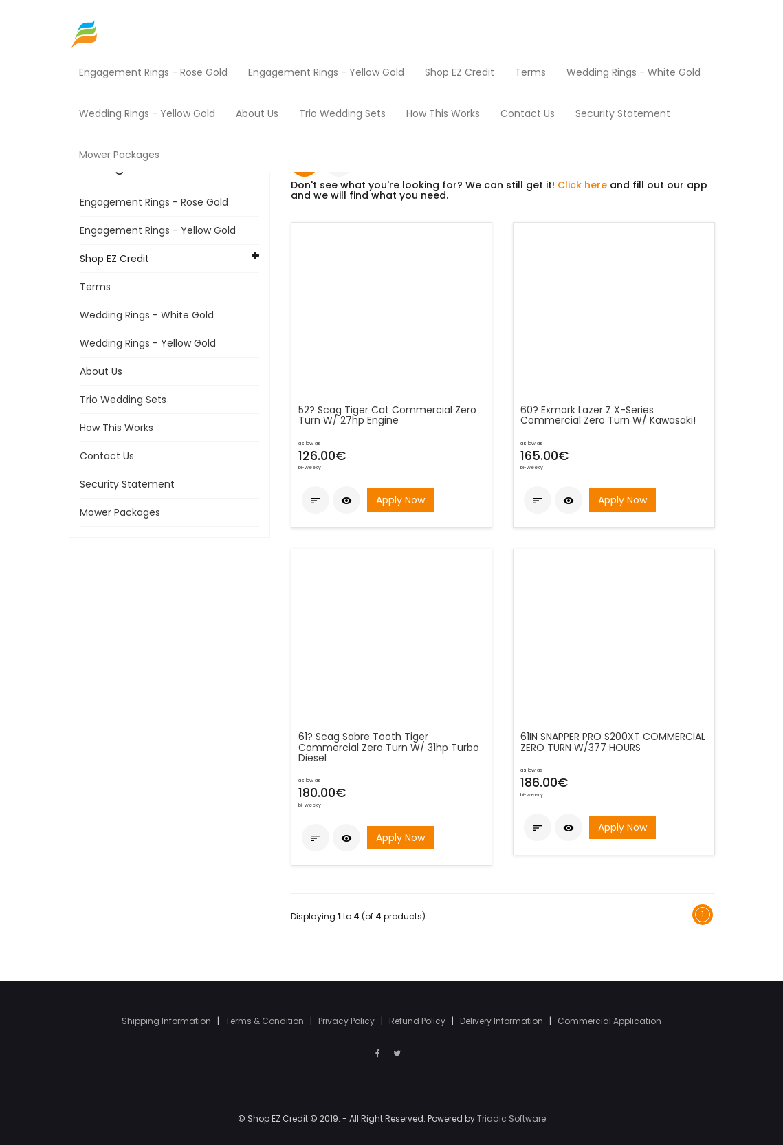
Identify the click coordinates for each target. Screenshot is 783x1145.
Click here (582, 185)
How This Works (116, 428)
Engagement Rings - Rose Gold (154, 202)
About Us (101, 371)
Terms (95, 287)
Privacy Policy (347, 1021)
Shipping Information (167, 1021)
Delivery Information (502, 1021)
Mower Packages (120, 512)
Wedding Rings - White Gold (147, 315)
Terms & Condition (265, 1021)
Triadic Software (511, 1118)
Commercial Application (609, 1021)
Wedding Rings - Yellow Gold (148, 343)
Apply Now (400, 500)
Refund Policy (418, 1021)
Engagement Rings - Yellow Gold (158, 230)
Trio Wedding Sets (123, 399)
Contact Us (107, 456)
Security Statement (127, 484)
